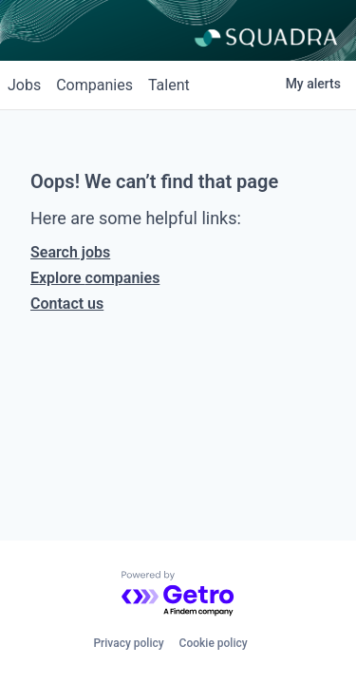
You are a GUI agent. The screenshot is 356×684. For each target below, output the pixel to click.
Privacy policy (128, 643)
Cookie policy (213, 643)
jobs (24, 85)
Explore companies (94, 278)
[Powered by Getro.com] (178, 594)
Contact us (66, 303)
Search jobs (70, 252)
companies (94, 85)
